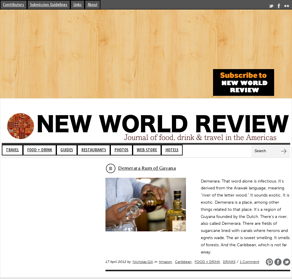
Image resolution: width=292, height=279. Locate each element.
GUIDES (66, 150)
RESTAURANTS (93, 150)
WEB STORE (147, 150)
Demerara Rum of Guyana (147, 168)
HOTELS (171, 150)
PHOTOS (121, 150)
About (92, 4)
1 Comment (249, 262)
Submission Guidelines (48, 4)
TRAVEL (12, 150)
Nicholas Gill (143, 262)
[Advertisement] (105, 54)
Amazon (165, 262)
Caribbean (183, 262)
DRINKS (229, 262)
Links (77, 4)
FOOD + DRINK (39, 150)
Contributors (13, 4)
